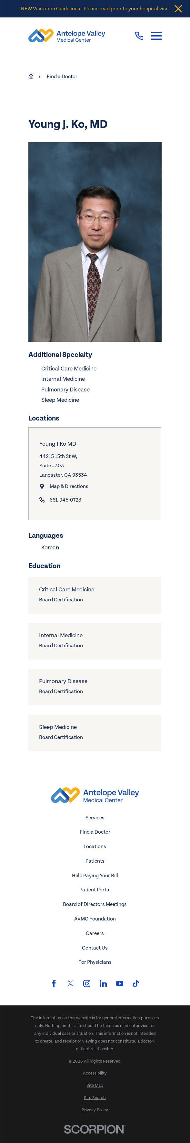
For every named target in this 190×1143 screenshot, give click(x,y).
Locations (95, 846)
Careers (95, 933)
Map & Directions (69, 486)
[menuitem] (94, 1073)
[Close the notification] (178, 9)
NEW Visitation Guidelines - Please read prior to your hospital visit (95, 9)
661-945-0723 (65, 500)
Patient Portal (95, 890)
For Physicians (95, 962)
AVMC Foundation (95, 919)
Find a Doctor (95, 832)
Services (95, 818)
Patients (95, 861)
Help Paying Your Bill (95, 875)
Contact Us (95, 948)
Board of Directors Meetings (95, 904)
